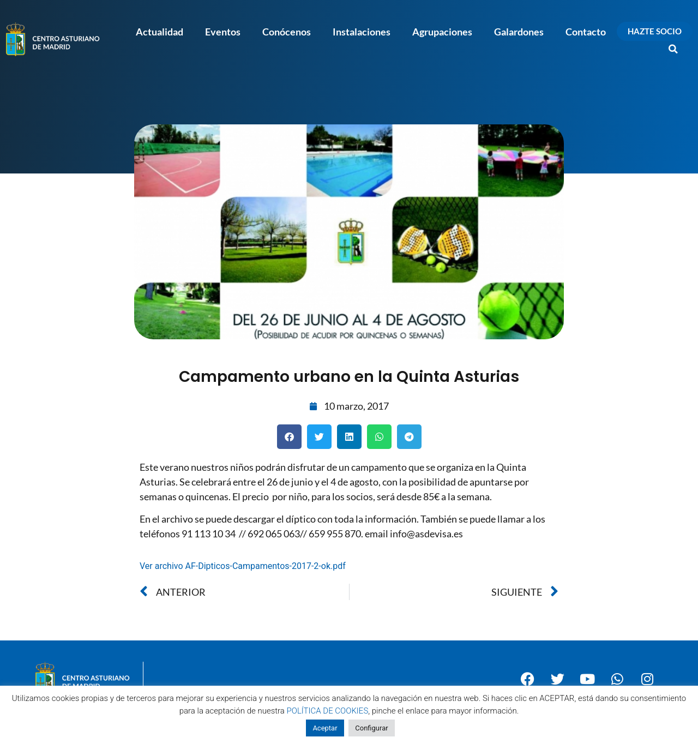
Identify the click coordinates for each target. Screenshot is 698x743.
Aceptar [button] (324, 728)
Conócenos (286, 31)
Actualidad (159, 31)
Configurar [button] (371, 728)
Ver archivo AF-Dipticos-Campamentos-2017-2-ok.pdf (243, 566)
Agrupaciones (442, 31)
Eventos (222, 31)
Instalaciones (361, 31)
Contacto (585, 31)
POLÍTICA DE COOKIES (328, 711)
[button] (673, 49)
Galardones (519, 31)
